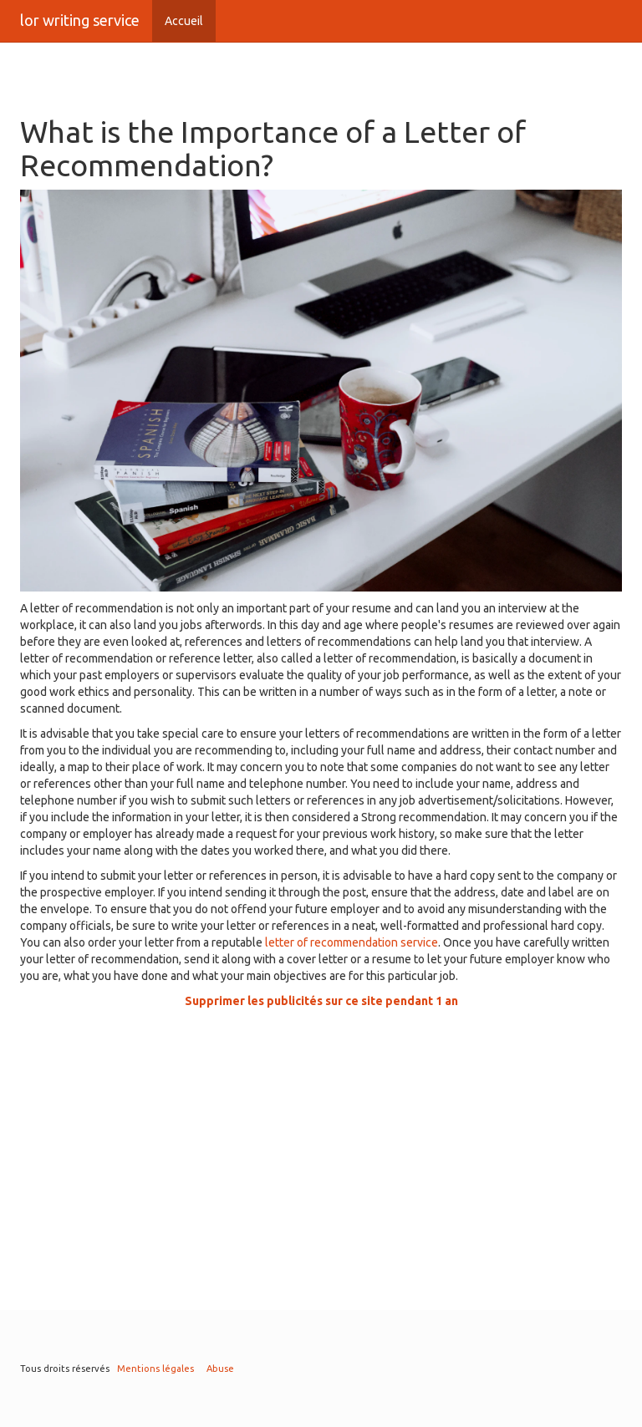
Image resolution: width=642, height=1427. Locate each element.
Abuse (220, 1369)
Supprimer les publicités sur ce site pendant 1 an (321, 1001)
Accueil (184, 21)
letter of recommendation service (351, 942)
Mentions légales (155, 1369)
